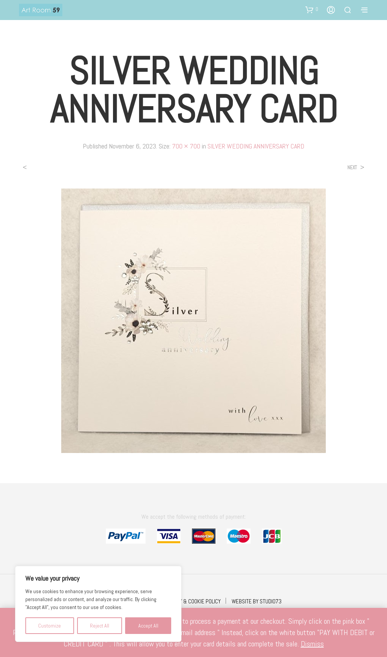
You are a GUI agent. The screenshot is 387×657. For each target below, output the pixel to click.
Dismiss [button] (312, 644)
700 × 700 (186, 146)
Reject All (99, 625)
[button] (311, 9)
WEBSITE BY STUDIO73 (257, 601)
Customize (49, 625)
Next (352, 167)
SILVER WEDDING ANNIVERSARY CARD (255, 146)
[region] (98, 604)
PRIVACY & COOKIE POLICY (192, 601)
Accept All (148, 625)
